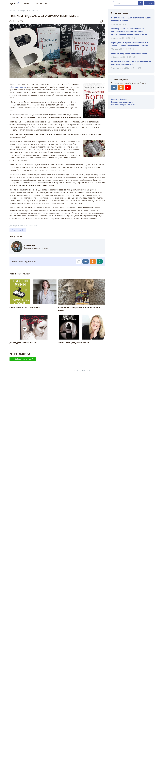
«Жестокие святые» (18, 87)
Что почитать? (34, 10)
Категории (22, 10)
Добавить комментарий (22, 359)
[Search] (126, 3)
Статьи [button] (26, 3)
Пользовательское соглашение (122, 102)
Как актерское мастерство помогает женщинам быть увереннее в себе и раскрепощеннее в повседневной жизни (129, 31)
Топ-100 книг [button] (41, 3)
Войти (149, 3)
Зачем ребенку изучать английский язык (129, 53)
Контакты (123, 99)
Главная (12, 10)
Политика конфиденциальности (123, 105)
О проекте (114, 99)
